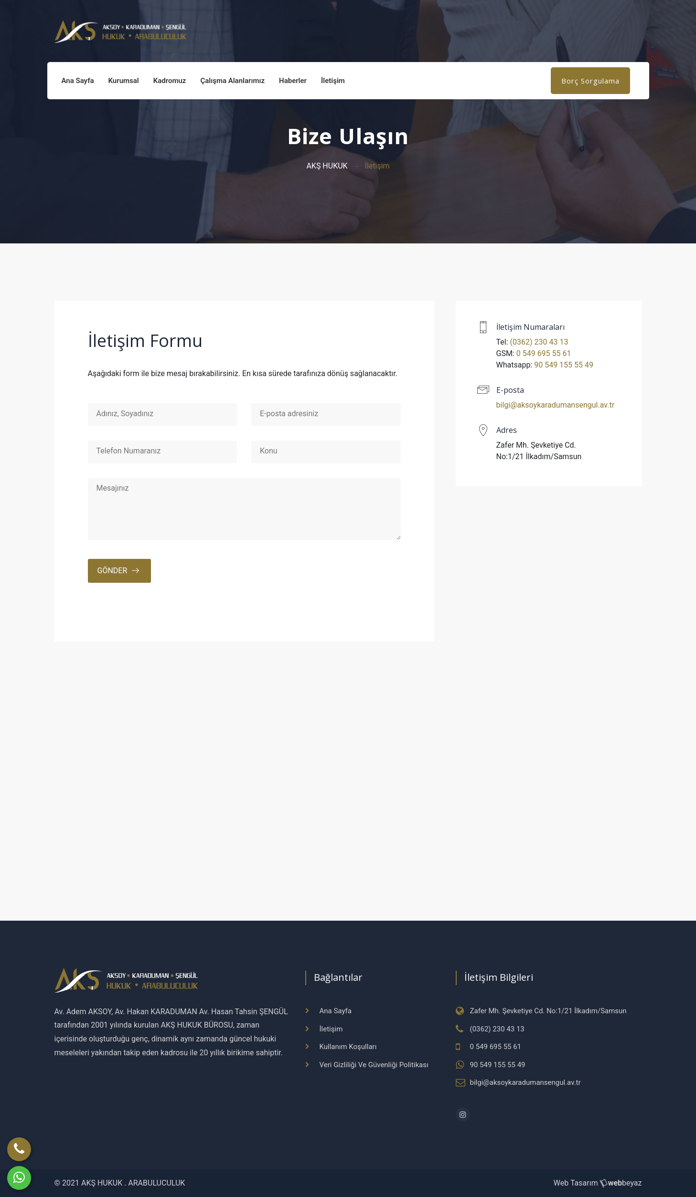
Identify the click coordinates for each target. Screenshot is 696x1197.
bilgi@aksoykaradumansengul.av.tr (555, 405)
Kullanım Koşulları (348, 1046)
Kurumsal (123, 80)
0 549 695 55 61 (543, 353)
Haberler (293, 80)
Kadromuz (169, 80)
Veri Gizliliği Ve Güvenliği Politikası (374, 1064)
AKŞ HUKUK (326, 165)
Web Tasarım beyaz (598, 1182)
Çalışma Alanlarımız (232, 80)
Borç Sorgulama (590, 80)
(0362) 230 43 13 (539, 341)
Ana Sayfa (78, 80)
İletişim (333, 80)
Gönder (112, 570)
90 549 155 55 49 (563, 364)
